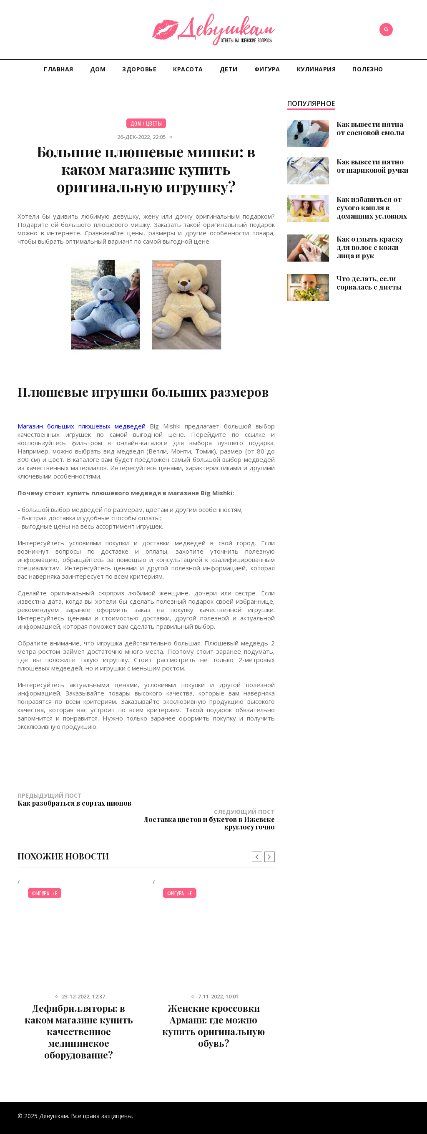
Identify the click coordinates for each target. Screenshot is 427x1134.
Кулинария (316, 69)
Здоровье (139, 69)
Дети (229, 69)
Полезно (367, 69)
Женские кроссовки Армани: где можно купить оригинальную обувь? (213, 1009)
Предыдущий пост (82, 799)
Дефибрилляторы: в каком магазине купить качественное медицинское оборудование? (79, 1015)
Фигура (267, 69)
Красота (188, 69)
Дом (98, 69)
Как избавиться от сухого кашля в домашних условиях (372, 207)
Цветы (154, 123)
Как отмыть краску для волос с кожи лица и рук (370, 247)
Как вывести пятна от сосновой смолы (370, 128)
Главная (58, 69)
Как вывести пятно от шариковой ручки (373, 165)
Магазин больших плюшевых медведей (82, 426)
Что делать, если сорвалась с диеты (369, 282)
